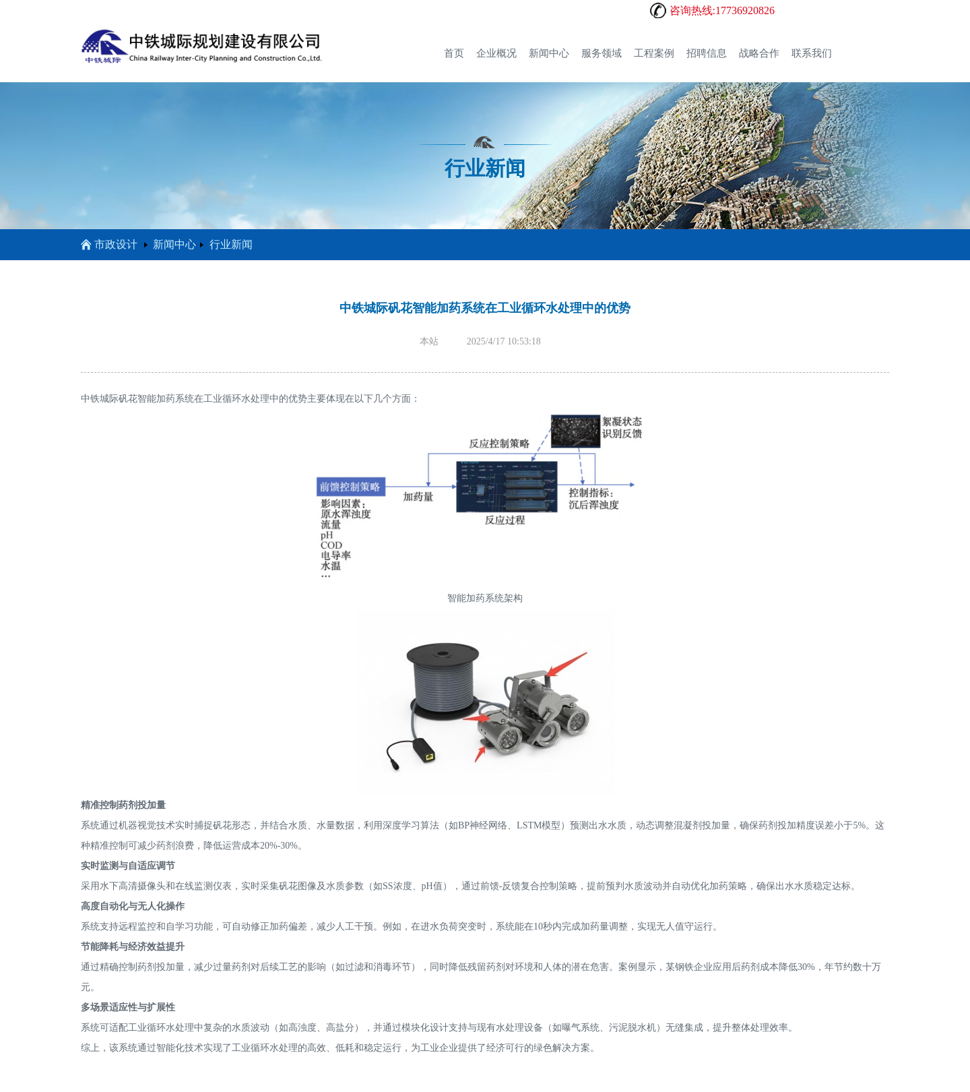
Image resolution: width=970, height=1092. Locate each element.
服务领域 (601, 53)
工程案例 (654, 53)
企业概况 (496, 53)
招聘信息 (706, 53)
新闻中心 (549, 53)
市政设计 (109, 244)
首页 (454, 53)
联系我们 (811, 53)
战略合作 (759, 53)
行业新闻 (231, 244)
